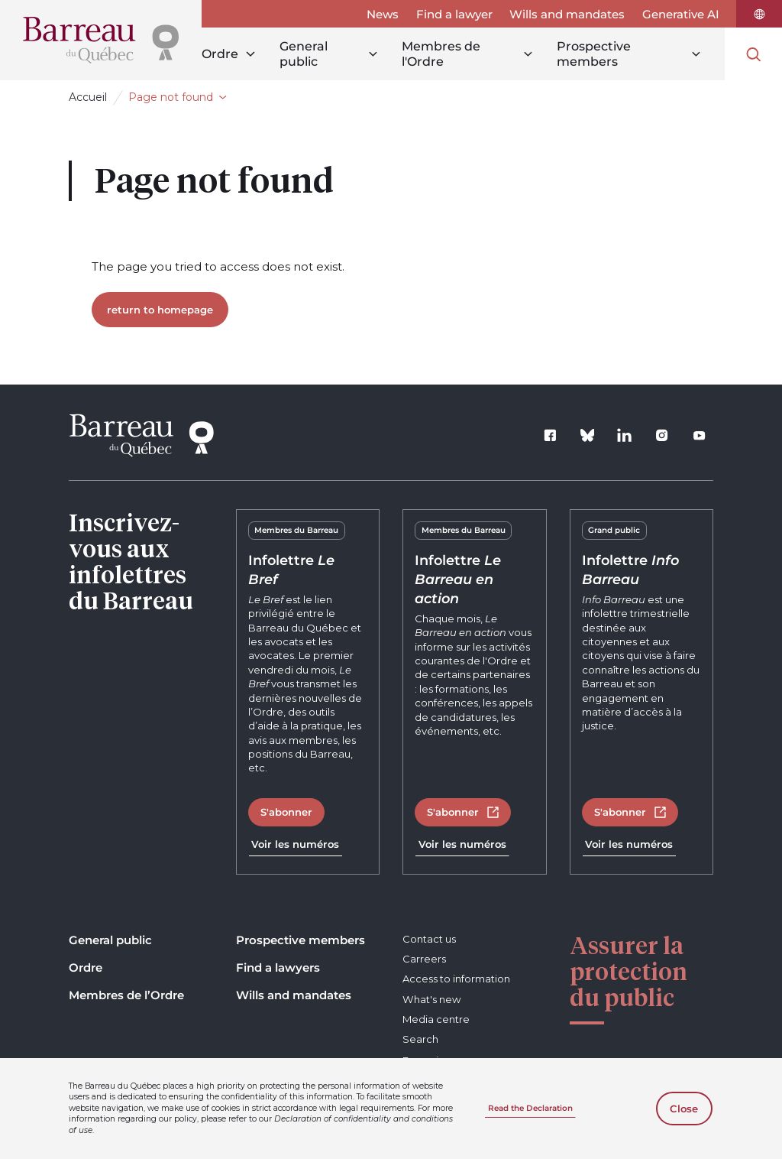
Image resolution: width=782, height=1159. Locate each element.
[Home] (101, 40)
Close (684, 1108)
